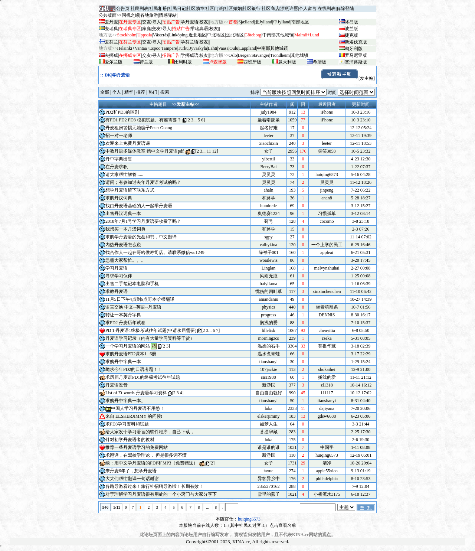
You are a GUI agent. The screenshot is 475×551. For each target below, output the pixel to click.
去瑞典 (111, 28)
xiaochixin (268, 143)
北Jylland (263, 22)
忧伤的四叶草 (268, 291)
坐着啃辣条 (269, 120)
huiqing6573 (249, 519)
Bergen (244, 55)
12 (214, 151)
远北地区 (235, 35)
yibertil (268, 159)
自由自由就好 (268, 392)
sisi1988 (268, 377)
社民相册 (158, 8)
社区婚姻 (233, 8)
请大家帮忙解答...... (124, 174)
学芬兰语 (190, 42)
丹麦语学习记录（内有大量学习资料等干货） (149, 338)
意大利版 (287, 62)
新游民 (268, 385)
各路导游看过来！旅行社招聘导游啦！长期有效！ (154, 486)
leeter (268, 135)
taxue (268, 470)
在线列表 (326, 8)
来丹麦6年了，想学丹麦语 (131, 470)
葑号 (268, 221)
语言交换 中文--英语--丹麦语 (133, 307)
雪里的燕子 (269, 494)
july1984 (268, 112)
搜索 (164, 92)
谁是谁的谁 (269, 447)
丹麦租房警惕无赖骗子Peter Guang (138, 127)
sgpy (268, 236)
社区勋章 (195, 8)
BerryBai (269, 166)
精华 (128, 92)
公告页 (123, 8)
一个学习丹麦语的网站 (127, 346)
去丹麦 (111, 22)
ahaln (268, 190)
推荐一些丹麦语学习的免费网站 (136, 447)
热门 (152, 92)
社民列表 (139, 8)
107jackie (268, 369)
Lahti (212, 48)
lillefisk (268, 330)
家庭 (146, 28)
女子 (268, 151)
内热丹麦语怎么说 (123, 244)
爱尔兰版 (113, 62)
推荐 (140, 92)
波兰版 (351, 28)
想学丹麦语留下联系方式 (129, 190)
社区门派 (214, 8)
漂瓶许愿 (289, 8)
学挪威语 (190, 55)
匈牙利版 (354, 48)
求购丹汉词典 (118, 197)
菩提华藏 (269, 431)
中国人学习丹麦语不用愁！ (137, 408)
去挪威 (111, 55)
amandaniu (268, 299)
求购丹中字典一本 (123, 361)
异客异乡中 (269, 478)
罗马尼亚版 (356, 55)
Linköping (178, 35)
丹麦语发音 (116, 385)
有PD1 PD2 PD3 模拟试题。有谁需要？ (143, 120)
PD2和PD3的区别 (122, 112)
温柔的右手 (269, 346)
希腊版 (319, 62)
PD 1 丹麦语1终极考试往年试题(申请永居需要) (150, 330)
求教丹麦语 (116, 291)
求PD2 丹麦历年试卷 (125, 322)
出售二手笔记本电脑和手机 (132, 283)
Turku (183, 48)
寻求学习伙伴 (118, 275)
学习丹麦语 (116, 268)
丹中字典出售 (118, 159)
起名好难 (269, 127)
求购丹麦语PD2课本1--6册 (130, 353)
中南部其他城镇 (272, 48)
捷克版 (351, 35)
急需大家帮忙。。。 (125, 260)
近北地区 (197, 35)
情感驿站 (168, 15)
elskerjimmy (269, 416)
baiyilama (268, 283)
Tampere (169, 48)
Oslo (233, 55)
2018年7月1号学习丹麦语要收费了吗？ (143, 221)
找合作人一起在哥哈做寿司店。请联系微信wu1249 (154, 252)
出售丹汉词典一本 (123, 213)
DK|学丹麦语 (117, 75)
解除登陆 (345, 8)
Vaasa (223, 48)
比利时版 (183, 62)
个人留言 (308, 8)
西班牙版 (252, 62)
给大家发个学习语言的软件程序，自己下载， (149, 431)
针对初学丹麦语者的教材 (129, 439)
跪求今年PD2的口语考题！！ (133, 369)
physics (268, 307)
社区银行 (252, 8)
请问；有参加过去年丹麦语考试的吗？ (143, 182)
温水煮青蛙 (269, 353)
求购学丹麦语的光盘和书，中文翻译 (141, 236)
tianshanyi (268, 361)
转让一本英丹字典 (123, 314)
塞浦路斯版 (356, 62)
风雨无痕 (269, 275)
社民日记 (177, 8)
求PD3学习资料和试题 (127, 424)
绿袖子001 (269, 252)
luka (268, 408)
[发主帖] (348, 78)
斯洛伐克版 (356, 42)
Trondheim (280, 55)
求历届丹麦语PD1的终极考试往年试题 (142, 377)
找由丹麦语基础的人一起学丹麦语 (138, 205)
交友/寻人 (151, 22)
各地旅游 (149, 15)
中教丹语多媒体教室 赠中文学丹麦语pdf (144, 151)
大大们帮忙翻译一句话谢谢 (132, 478)
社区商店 (270, 8)
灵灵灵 (268, 174)
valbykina (268, 244)
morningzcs (268, 338)
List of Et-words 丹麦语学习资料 (136, 392)
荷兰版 (146, 62)
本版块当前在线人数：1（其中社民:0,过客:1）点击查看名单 (237, 525)
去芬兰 (111, 42)
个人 (116, 92)
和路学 (268, 197)
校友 (203, 22)
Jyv (198, 48)
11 (209, 151)
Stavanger (260, 55)
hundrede (268, 205)
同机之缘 (131, 15)
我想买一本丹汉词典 (125, 229)
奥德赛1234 (269, 213)
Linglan (268, 268)
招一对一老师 (118, 135)
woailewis (268, 260)
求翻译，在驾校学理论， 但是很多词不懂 (146, 455)
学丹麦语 (190, 22)
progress (268, 314)
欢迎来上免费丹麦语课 (127, 143)
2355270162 (269, 486)
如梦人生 (269, 424)
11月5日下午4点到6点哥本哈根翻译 (139, 299)
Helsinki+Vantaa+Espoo (139, 48)
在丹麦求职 (116, 166)
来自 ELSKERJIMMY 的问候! (134, 416)
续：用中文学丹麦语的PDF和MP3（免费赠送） (151, 463)
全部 (104, 92)
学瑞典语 (199, 28)
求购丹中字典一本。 (125, 400)
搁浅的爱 (269, 322)
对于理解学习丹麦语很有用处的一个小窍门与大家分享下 (161, 494)
